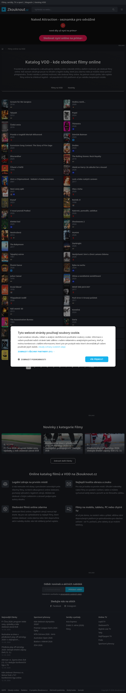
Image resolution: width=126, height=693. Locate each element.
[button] (63, 351)
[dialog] (63, 346)
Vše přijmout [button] (96, 359)
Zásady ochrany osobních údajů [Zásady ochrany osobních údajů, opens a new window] (52, 346)
